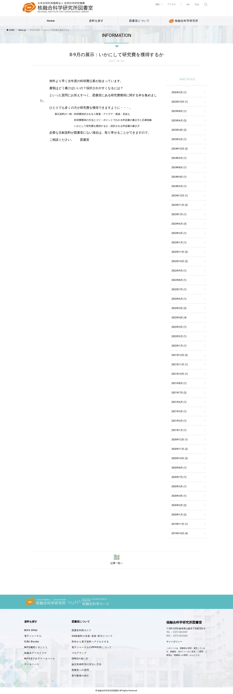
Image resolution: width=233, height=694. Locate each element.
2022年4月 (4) (179, 317)
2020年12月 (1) (180, 439)
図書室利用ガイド (82, 630)
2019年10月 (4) (180, 533)
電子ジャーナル (33, 636)
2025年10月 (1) (180, 101)
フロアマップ (79, 653)
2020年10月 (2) (180, 458)
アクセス (171, 4)
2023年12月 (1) (180, 195)
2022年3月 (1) (179, 326)
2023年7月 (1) (179, 214)
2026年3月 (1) (179, 92)
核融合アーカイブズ (35, 653)
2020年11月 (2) (180, 448)
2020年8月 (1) (179, 467)
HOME (10, 30)
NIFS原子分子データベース (39, 658)
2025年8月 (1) (179, 111)
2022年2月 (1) (179, 336)
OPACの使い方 (80, 658)
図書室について (139, 20)
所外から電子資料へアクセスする (90, 641)
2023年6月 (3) (179, 223)
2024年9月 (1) (179, 158)
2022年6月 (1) (179, 298)
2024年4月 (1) (179, 176)
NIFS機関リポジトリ (36, 647)
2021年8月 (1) (179, 383)
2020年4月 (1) (179, 495)
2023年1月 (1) (179, 242)
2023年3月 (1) (179, 233)
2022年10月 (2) (180, 261)
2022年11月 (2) (180, 251)
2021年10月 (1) (180, 373)
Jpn (188, 4)
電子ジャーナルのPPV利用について (92, 647)
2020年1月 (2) (179, 514)
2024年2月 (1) (179, 186)
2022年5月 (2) (179, 308)
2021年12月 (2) (180, 355)
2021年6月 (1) (179, 402)
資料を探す (96, 20)
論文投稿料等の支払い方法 (87, 664)
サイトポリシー (174, 641)
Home (51, 20)
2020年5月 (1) (179, 486)
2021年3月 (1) (179, 420)
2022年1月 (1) (179, 345)
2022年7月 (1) (179, 289)
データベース (31, 664)
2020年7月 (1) (179, 477)
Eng (197, 4)
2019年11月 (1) (180, 524)
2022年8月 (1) (179, 280)
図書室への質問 (80, 670)
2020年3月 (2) (179, 505)
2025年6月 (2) (179, 120)
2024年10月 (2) (180, 148)
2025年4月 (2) (179, 129)
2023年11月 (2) (180, 205)
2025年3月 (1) (179, 139)
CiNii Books (31, 641)
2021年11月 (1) (180, 364)
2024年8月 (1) (179, 167)
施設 (157, 4)
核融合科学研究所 (183, 21)
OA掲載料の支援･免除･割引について (92, 636)
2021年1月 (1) (179, 430)
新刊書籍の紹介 (80, 675)
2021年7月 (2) (179, 392)
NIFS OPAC (31, 630)
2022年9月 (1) (179, 270)
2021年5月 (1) (179, 411)
